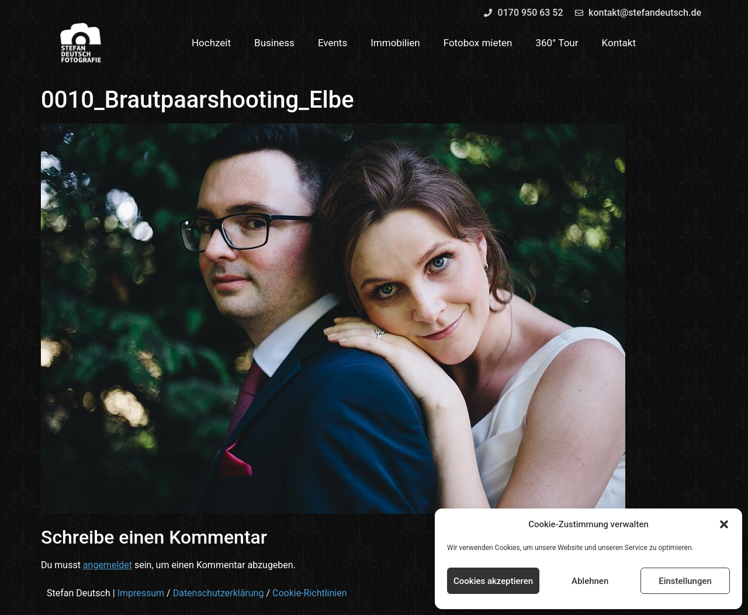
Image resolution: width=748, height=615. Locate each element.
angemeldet (107, 565)
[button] (724, 524)
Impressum (141, 593)
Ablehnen (590, 581)
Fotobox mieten (478, 43)
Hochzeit (211, 43)
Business (274, 43)
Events (332, 43)
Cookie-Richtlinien (309, 593)
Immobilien (395, 43)
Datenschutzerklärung (218, 593)
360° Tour (556, 43)
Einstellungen (685, 581)
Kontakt (619, 43)
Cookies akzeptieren (493, 581)
